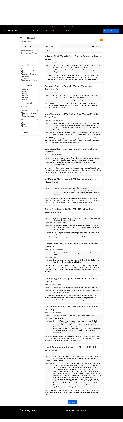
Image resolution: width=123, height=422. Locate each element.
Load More (72, 402)
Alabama (25, 91)
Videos (42, 31)
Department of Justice (29, 113)
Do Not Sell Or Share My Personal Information (72, 410)
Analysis (25, 122)
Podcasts (35, 31)
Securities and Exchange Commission (29, 116)
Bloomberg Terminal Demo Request (35, 26)
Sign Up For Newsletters (111, 31)
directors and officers (29, 75)
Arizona (25, 95)
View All (29, 85)
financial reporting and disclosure (30, 81)
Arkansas (26, 97)
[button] (15, 26)
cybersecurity (27, 73)
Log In (99, 31)
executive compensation (27, 77)
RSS (102, 40)
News (29, 31)
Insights (25, 126)
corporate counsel (28, 71)
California (26, 99)
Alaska (25, 93)
